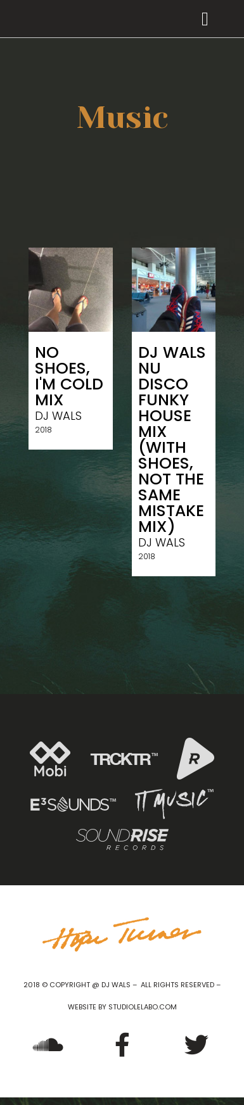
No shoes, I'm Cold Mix (69, 376)
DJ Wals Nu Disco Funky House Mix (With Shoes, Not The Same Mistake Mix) (172, 439)
